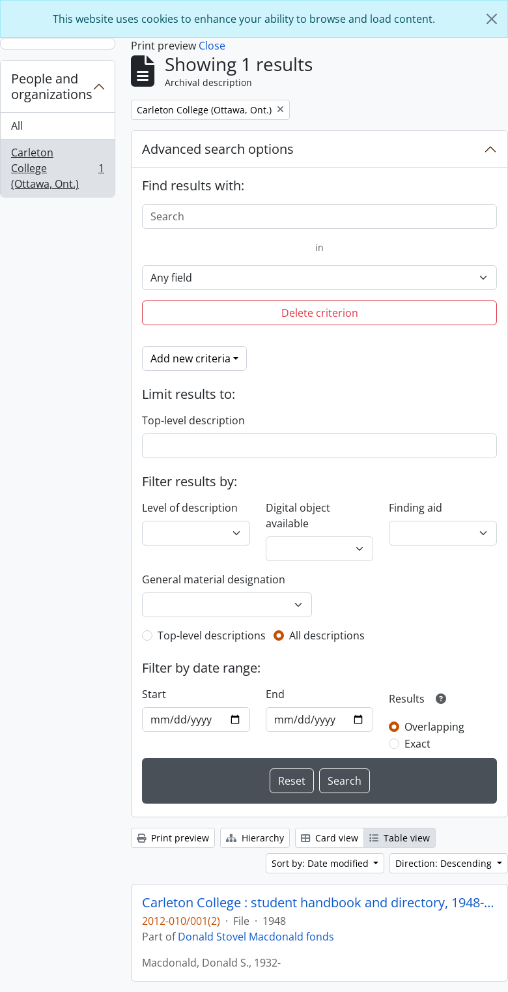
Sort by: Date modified (321, 863)
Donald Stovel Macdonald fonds (256, 936)
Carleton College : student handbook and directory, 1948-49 (319, 903)
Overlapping (434, 727)
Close (212, 45)
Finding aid (415, 508)
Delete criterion (319, 313)
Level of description (190, 508)
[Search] (319, 216)
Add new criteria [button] (190, 358)
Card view (329, 838)
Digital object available (298, 516)
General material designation (213, 579)
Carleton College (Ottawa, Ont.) (57, 168)
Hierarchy (255, 838)
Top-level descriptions (212, 635)
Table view (399, 838)
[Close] (491, 19)
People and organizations (51, 86)
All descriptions (327, 635)
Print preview (173, 838)
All (17, 126)
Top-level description (193, 420)
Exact (417, 744)
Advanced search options (218, 149)
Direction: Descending (444, 863)
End (275, 694)
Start (154, 694)
